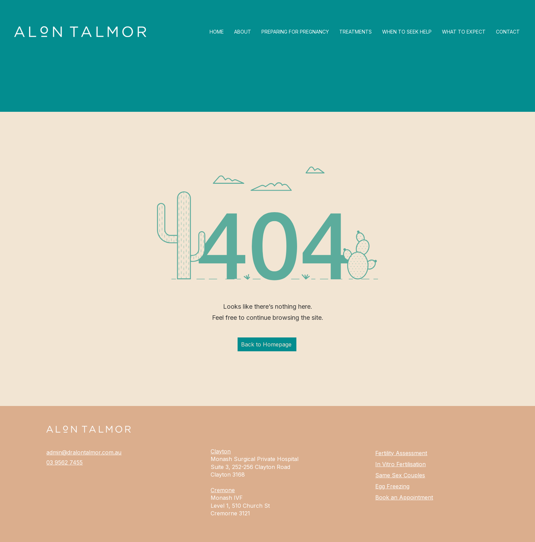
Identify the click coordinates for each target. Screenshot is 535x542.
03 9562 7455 (64, 462)
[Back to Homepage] (267, 344)
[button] (295, 31)
